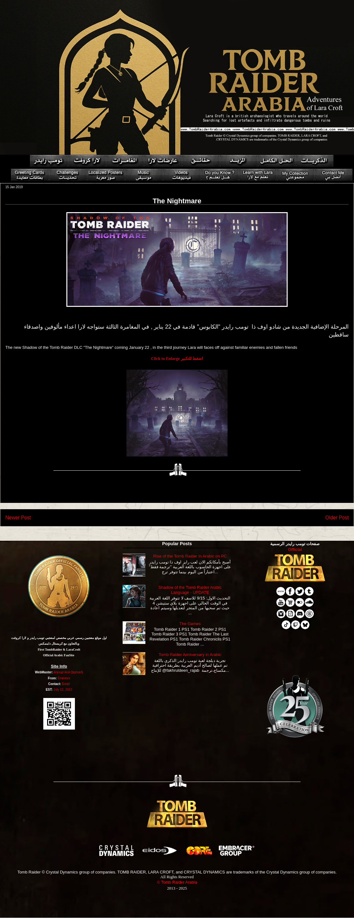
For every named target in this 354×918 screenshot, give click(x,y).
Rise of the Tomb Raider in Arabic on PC (190, 556)
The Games (190, 623)
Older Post (337, 517)
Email (66, 684)
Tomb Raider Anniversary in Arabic (190, 654)
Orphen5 (77, 672)
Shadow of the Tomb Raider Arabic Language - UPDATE (190, 590)
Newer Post (18, 517)
